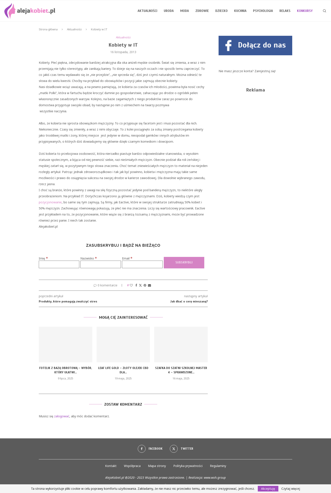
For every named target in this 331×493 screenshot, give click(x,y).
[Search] (324, 10)
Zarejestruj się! (265, 71)
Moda (184, 11)
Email (127, 258)
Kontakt (111, 466)
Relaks (284, 11)
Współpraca (132, 466)
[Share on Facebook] (136, 285)
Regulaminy (218, 466)
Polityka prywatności (188, 466)
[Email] (142, 264)
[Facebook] (150, 449)
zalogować (61, 416)
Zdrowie (202, 11)
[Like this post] (131, 285)
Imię (43, 258)
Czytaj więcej (290, 488)
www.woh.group (215, 477)
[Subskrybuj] (184, 262)
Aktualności (147, 11)
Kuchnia (240, 11)
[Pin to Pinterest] (145, 285)
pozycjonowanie (50, 202)
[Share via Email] (149, 285)
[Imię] (59, 264)
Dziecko (221, 11)
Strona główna (48, 29)
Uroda (169, 11)
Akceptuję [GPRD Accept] (268, 488)
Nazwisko (88, 258)
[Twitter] (181, 449)
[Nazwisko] (100, 264)
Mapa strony (157, 466)
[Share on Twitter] (140, 285)
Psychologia (263, 11)
